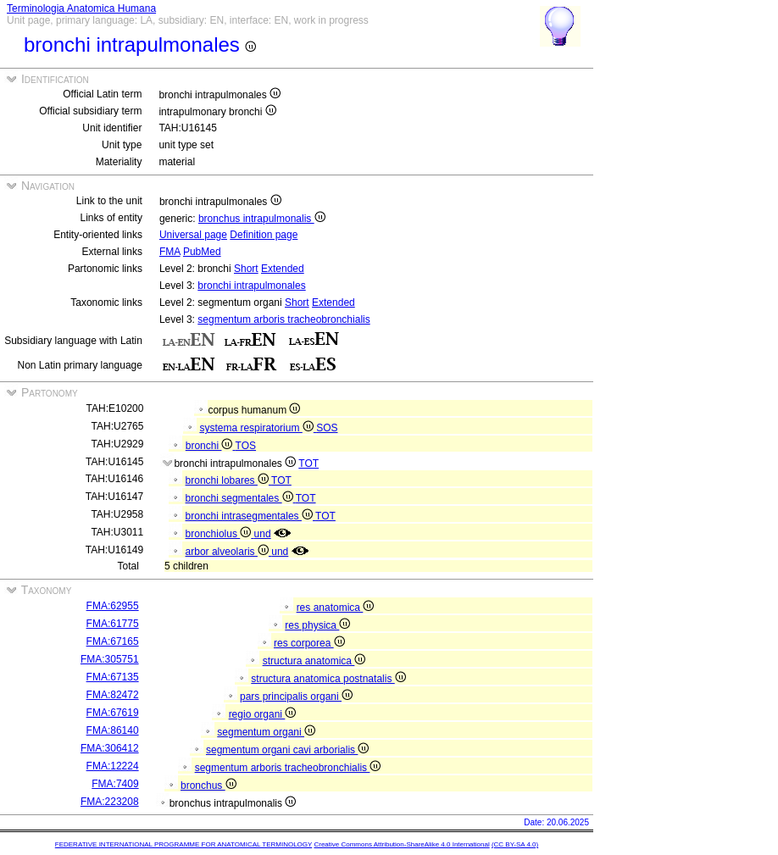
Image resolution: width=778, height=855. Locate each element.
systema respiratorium (257, 428)
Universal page (193, 235)
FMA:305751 (110, 659)
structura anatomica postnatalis (328, 679)
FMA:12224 (112, 766)
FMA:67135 (112, 677)
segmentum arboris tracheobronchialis (283, 319)
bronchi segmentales (241, 498)
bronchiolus (220, 534)
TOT (308, 463)
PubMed (202, 252)
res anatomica (336, 607)
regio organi (263, 714)
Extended (282, 269)
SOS (326, 428)
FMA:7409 (115, 784)
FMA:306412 (110, 748)
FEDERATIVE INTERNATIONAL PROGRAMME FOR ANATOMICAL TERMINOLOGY (183, 844)
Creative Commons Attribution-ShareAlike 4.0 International (401, 844)
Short (246, 269)
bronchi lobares (229, 480)
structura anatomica (314, 661)
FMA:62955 (112, 606)
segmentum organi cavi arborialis (287, 750)
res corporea (309, 643)
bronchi (211, 446)
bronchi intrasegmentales (251, 516)
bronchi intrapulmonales (251, 285)
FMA (170, 252)
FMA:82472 (112, 695)
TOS (246, 446)
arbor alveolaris (229, 552)
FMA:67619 (112, 713)
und (262, 534)
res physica (317, 625)
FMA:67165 (112, 641)
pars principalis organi (296, 696)
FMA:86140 (112, 730)
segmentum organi (266, 732)
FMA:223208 (110, 802)
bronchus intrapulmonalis (261, 219)
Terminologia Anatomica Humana (81, 8)
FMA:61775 (112, 624)
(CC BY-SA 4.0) (515, 844)
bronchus (208, 785)
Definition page (263, 235)
